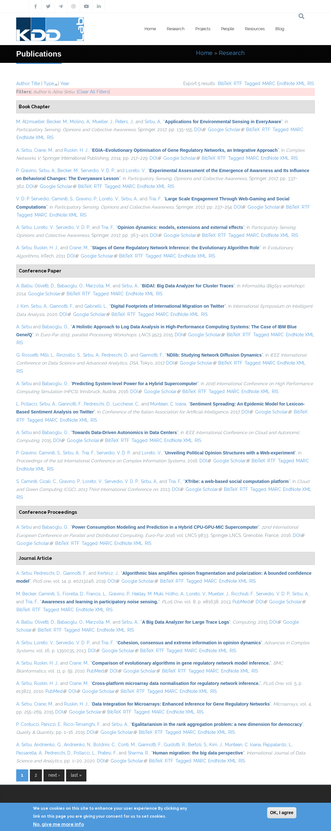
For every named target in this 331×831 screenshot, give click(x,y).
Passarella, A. (29, 752)
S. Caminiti (26, 481)
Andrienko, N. (77, 744)
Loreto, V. (135, 170)
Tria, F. (155, 198)
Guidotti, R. (175, 744)
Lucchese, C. (126, 403)
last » (76, 775)
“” (222, 121)
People (227, 28)
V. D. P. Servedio (32, 198)
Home (150, 28)
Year (64, 83)
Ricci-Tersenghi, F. (82, 724)
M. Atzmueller (30, 121)
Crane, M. (43, 150)
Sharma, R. (138, 752)
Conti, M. (127, 744)
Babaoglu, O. (70, 285)
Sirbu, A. (153, 121)
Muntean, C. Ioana (168, 403)
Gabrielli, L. (95, 306)
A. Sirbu (24, 150)
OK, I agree (282, 812)
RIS (310, 83)
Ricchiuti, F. (242, 593)
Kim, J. (216, 744)
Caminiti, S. (62, 198)
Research (176, 28)
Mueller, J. (102, 121)
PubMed (243, 601)
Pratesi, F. (107, 752)
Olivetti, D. (45, 285)
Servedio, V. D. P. (98, 170)
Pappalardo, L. (277, 744)
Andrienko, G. (48, 744)
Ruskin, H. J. (76, 150)
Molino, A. (80, 121)
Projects (202, 28)
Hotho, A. (175, 593)
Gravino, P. (86, 198)
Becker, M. (57, 121)
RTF (238, 83)
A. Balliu (24, 285)
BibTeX (225, 83)
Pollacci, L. (85, 752)
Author (23, 83)
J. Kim (22, 306)
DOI (200, 129)
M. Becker (26, 593)
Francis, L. (96, 593)
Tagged (252, 83)
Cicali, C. (48, 481)
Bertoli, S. (197, 744)
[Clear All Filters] (93, 91)
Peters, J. (124, 121)
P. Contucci (27, 724)
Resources (255, 28)
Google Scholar (226, 129)
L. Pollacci (26, 403)
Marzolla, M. (98, 285)
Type (49, 83)
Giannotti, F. (61, 306)
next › (54, 775)
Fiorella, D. (73, 593)
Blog (279, 28)
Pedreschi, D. (115, 355)
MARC (268, 83)
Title (35, 83)
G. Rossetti (27, 355)
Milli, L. (47, 355)
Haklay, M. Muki (147, 593)
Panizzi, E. (51, 724)
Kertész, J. (108, 573)
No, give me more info (58, 824)
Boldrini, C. (104, 744)
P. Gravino (26, 170)
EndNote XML (291, 83)
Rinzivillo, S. (69, 355)
